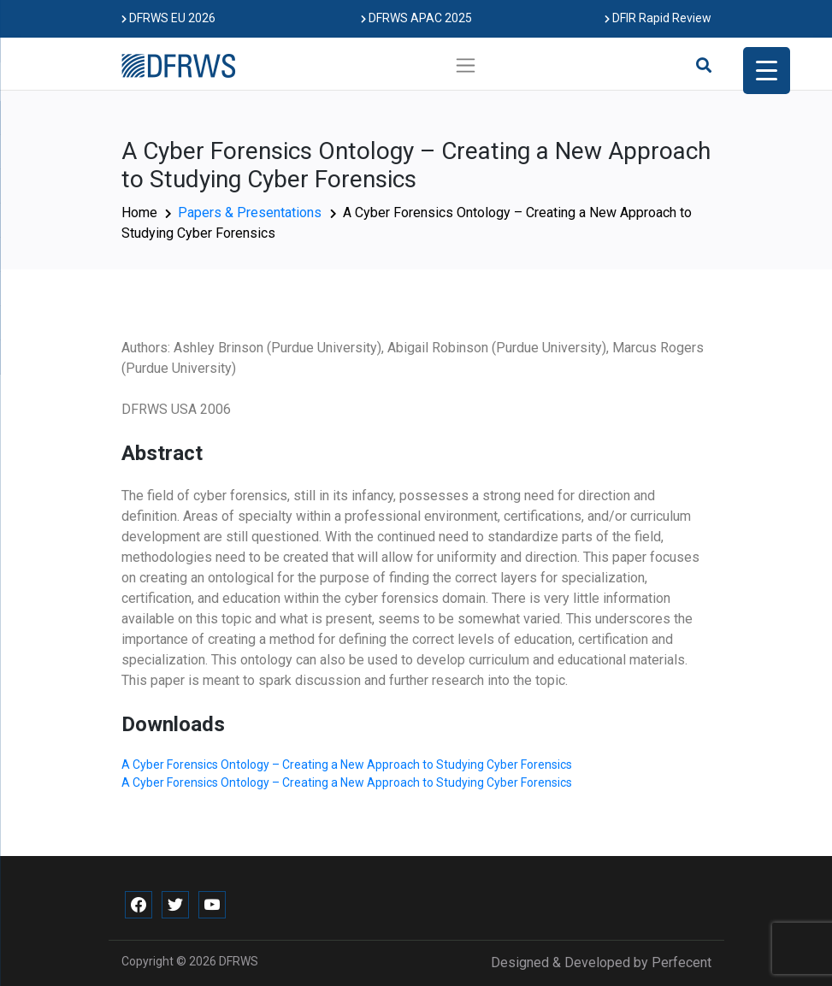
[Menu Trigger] (766, 70)
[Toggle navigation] (466, 65)
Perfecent (681, 962)
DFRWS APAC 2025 (416, 18)
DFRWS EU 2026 (168, 18)
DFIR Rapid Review (658, 18)
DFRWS (238, 961)
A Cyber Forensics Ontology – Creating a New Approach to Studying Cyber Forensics (346, 764)
